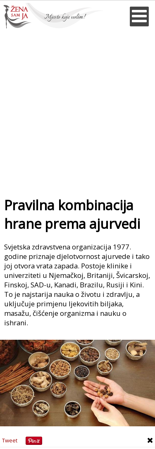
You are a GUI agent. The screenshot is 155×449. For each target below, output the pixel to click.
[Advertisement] (77, 110)
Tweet (9, 440)
